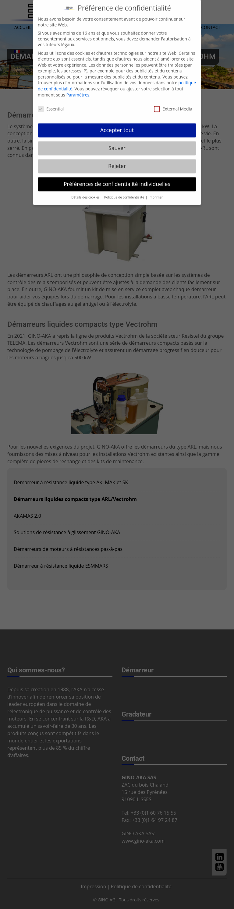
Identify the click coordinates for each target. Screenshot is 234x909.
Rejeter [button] (117, 159)
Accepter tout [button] (117, 123)
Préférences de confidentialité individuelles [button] (117, 177)
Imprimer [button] (156, 190)
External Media (173, 102)
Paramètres (77, 88)
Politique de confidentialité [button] (124, 190)
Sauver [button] (117, 141)
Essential (51, 102)
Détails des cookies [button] (86, 190)
